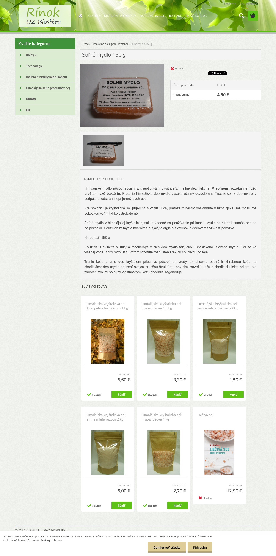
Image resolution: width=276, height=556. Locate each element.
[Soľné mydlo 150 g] (122, 66)
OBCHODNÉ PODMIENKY (120, 15)
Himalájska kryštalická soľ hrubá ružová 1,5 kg (161, 306)
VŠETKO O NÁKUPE (152, 15)
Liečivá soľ (205, 415)
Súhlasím (200, 547)
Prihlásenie (230, 4)
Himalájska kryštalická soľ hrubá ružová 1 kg (161, 417)
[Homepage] (80, 16)
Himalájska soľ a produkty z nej (109, 44)
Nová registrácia (248, 4)
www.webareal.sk (55, 529)
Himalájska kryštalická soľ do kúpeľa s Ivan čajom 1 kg (107, 306)
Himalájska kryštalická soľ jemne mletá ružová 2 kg (105, 417)
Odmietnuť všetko (166, 547)
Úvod (86, 44)
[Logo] (44, 16)
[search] (241, 16)
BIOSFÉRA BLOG (196, 15)
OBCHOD (94, 15)
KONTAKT (175, 15)
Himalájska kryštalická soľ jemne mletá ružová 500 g (218, 306)
